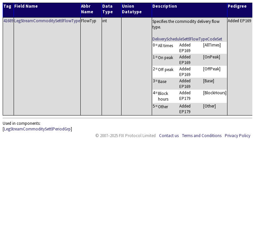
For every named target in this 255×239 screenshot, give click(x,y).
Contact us (169, 135)
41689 (8, 21)
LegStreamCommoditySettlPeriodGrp (37, 129)
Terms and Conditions (201, 135)
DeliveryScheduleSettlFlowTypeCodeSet (187, 39)
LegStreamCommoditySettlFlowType (47, 21)
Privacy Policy (237, 135)
